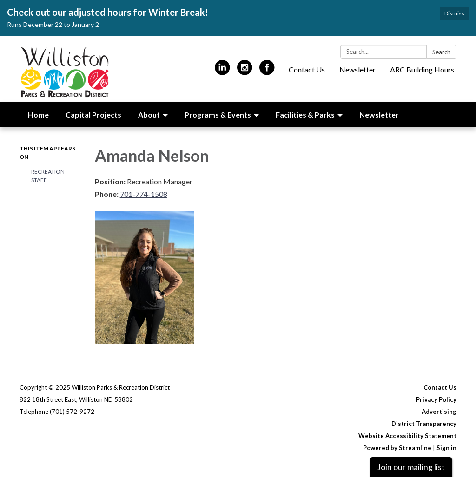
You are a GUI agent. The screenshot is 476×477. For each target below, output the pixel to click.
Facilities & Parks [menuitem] (305, 114)
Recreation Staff (48, 175)
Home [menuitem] (38, 114)
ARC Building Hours (422, 69)
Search (441, 52)
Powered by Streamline (397, 447)
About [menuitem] (149, 114)
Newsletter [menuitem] (379, 114)
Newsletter (357, 69)
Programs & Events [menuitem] (218, 114)
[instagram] (244, 71)
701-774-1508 (143, 193)
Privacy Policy (436, 399)
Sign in (446, 447)
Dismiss (454, 13)
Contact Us (307, 69)
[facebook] (267, 71)
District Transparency (423, 423)
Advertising (439, 411)
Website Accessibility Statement (407, 435)
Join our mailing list (411, 467)
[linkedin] (222, 71)
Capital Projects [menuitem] (93, 114)
